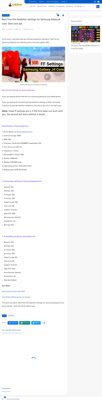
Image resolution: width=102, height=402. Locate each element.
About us (41, 1)
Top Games (69, 6)
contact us (64, 1)
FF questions (60, 6)
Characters (51, 6)
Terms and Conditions (53, 1)
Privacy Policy (33, 1)
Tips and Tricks (41, 6)
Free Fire (32, 6)
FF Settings (78, 6)
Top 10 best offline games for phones (16, 297)
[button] (13, 323)
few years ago (76, 43)
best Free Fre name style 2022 (13, 292)
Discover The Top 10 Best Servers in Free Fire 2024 (85, 47)
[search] (97, 6)
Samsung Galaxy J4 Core (23, 132)
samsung (5, 15)
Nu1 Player (16, 399)
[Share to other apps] (44, 323)
